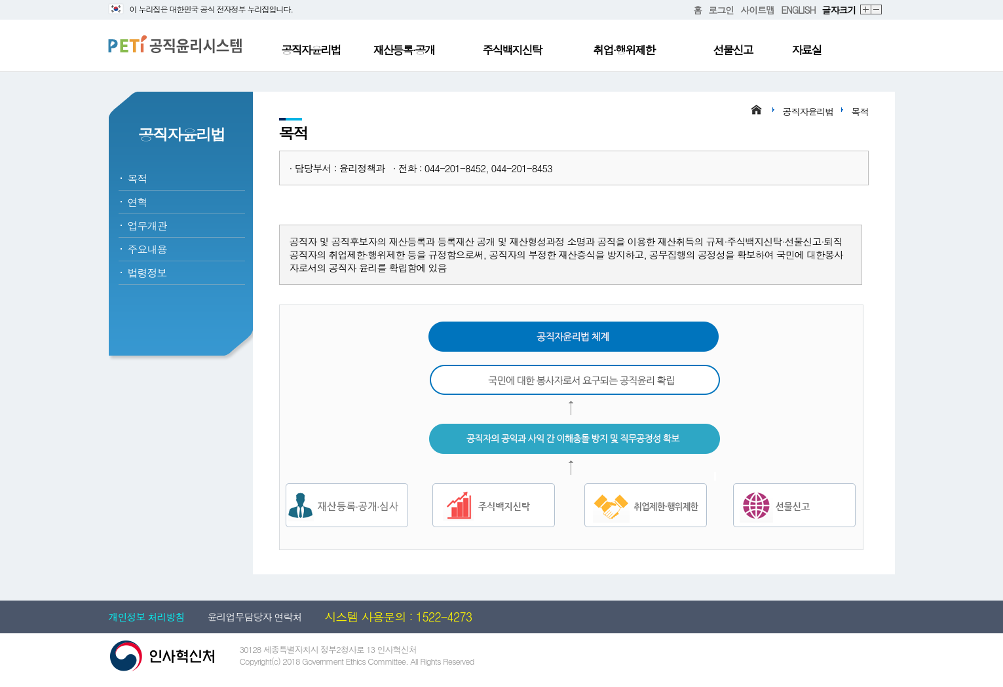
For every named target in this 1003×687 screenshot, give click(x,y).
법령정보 (147, 272)
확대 (866, 10)
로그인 (721, 9)
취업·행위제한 (624, 50)
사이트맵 (757, 9)
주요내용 (147, 249)
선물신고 (733, 50)
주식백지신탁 (512, 50)
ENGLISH (798, 9)
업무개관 (147, 225)
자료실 (807, 50)
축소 (876, 10)
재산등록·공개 (404, 50)
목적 (137, 178)
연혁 (137, 202)
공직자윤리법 (311, 50)
